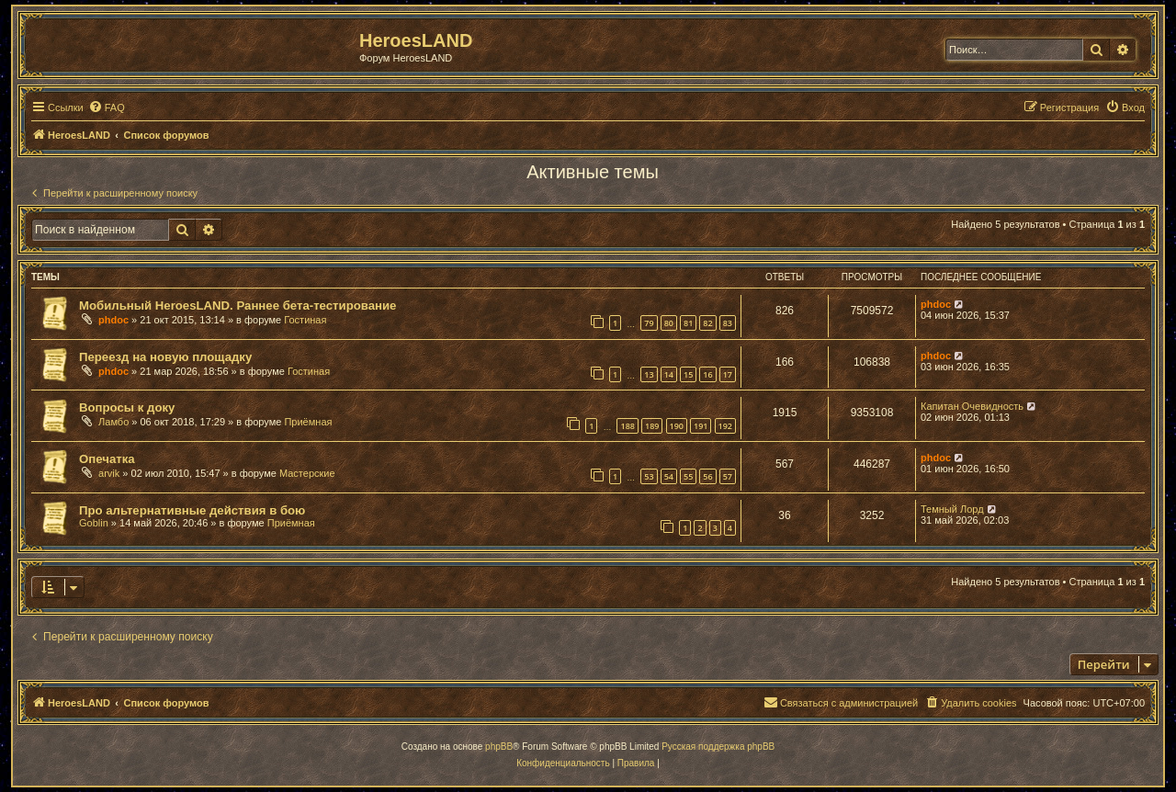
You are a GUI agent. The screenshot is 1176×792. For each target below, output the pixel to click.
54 (668, 476)
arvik (108, 473)
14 (668, 374)
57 (727, 476)
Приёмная (308, 421)
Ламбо (113, 421)
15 (688, 374)
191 (700, 426)
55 (688, 476)
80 (668, 323)
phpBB (499, 746)
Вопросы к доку (127, 407)
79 (648, 323)
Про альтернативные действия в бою (192, 510)
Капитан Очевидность (972, 406)
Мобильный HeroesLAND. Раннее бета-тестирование (237, 305)
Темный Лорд (952, 509)
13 (648, 374)
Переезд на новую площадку (165, 357)
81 (688, 323)
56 (707, 476)
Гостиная (305, 319)
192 (725, 426)
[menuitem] (106, 107)
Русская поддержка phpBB (718, 746)
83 (727, 323)
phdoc (113, 319)
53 (648, 476)
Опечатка (107, 459)
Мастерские (307, 473)
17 (727, 374)
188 (627, 426)
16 (707, 374)
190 (677, 426)
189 (652, 426)
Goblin (93, 522)
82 (707, 323)
